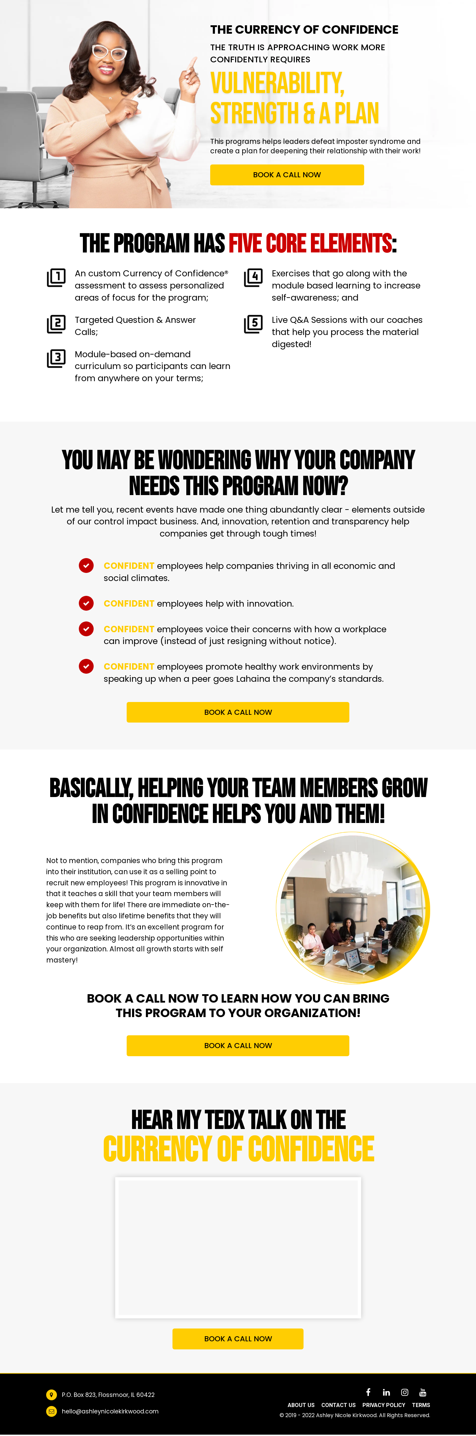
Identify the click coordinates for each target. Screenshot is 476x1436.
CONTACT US (338, 1405)
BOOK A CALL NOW (287, 175)
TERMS (421, 1405)
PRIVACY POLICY (383, 1405)
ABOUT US (301, 1405)
